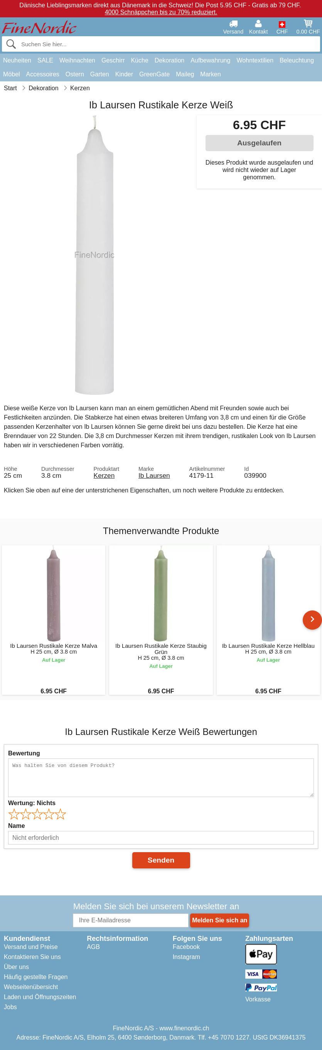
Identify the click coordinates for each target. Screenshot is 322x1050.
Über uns (16, 967)
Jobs (10, 1007)
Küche (139, 60)
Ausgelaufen (259, 143)
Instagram (186, 957)
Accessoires (42, 74)
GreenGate (154, 74)
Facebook (186, 947)
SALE (45, 60)
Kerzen (104, 475)
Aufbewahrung (210, 60)
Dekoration (169, 60)
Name (16, 825)
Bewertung (24, 753)
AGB (93, 947)
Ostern (75, 74)
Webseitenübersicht (31, 987)
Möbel (11, 74)
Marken (210, 74)
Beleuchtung (297, 60)
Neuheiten (17, 60)
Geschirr (113, 60)
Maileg (185, 74)
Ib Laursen (154, 475)
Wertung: (32, 803)
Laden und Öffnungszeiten (40, 997)
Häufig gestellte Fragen (35, 977)
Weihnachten (77, 60)
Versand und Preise (31, 947)
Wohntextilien (254, 60)
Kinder (124, 74)
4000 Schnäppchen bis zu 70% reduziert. (161, 12)
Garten (99, 74)
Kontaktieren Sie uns (32, 957)
